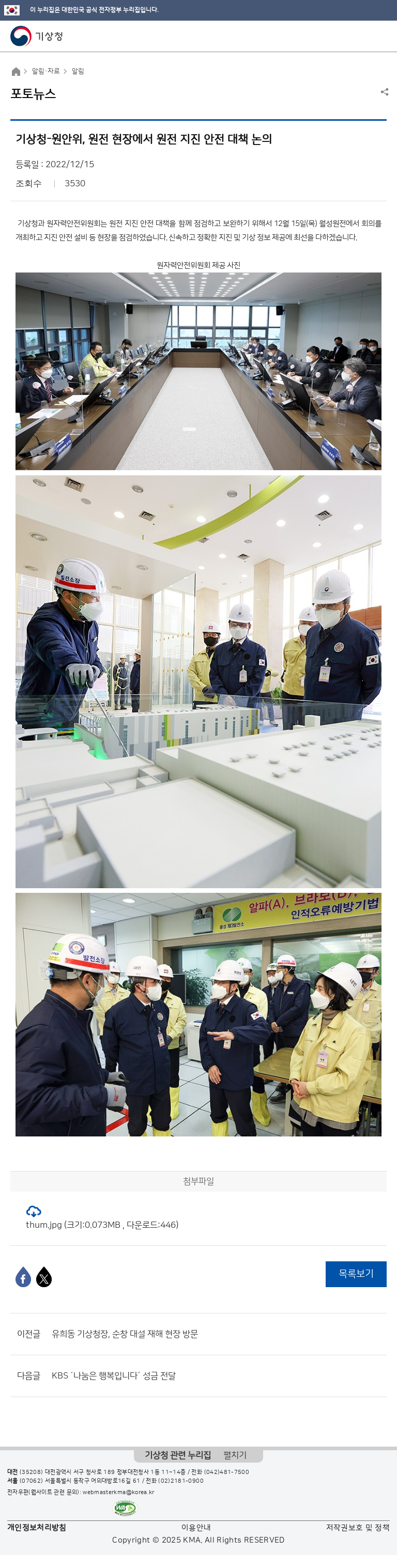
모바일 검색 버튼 (363, 36)
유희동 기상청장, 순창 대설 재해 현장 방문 (125, 1334)
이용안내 (196, 1528)
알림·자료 (46, 71)
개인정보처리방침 (37, 1528)
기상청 (36, 36)
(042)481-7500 (227, 1472)
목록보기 (356, 1274)
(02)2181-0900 (181, 1481)
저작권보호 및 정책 (358, 1528)
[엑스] (44, 1277)
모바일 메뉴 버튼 (380, 36)
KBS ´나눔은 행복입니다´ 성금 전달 (114, 1376)
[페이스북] (23, 1277)
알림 (78, 71)
